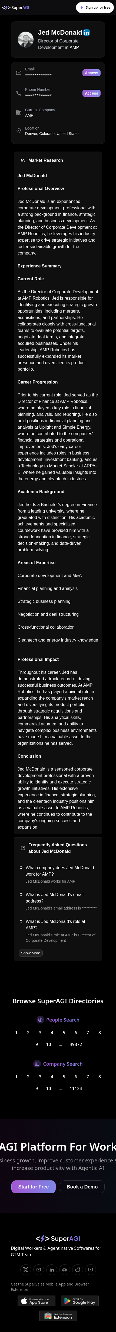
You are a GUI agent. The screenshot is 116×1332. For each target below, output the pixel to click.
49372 (76, 1044)
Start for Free (33, 1187)
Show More (30, 953)
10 (48, 1044)
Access (91, 73)
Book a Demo (82, 1187)
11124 (76, 1088)
